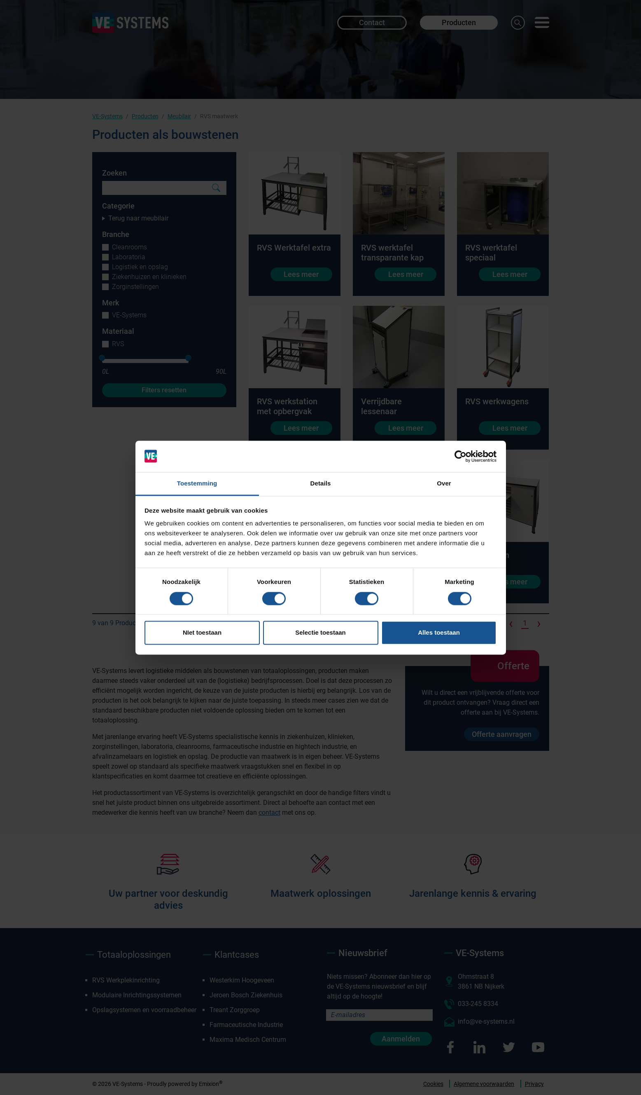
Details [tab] (320, 483)
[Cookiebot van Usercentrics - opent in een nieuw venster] (460, 456)
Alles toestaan (439, 632)
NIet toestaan (202, 632)
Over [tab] (444, 483)
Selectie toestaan (320, 632)
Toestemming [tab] (197, 483)
